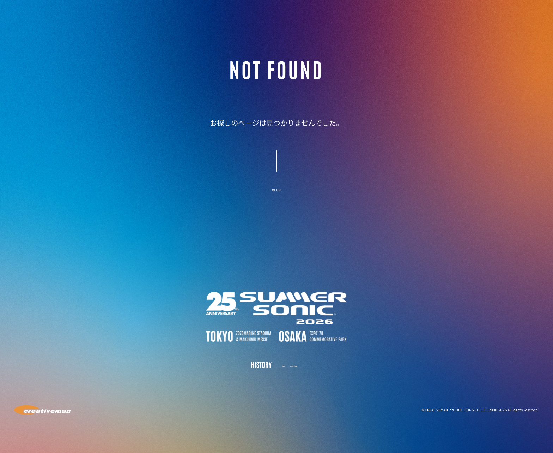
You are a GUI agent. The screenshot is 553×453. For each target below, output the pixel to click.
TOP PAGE (276, 193)
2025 (274, 371)
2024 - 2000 (297, 371)
